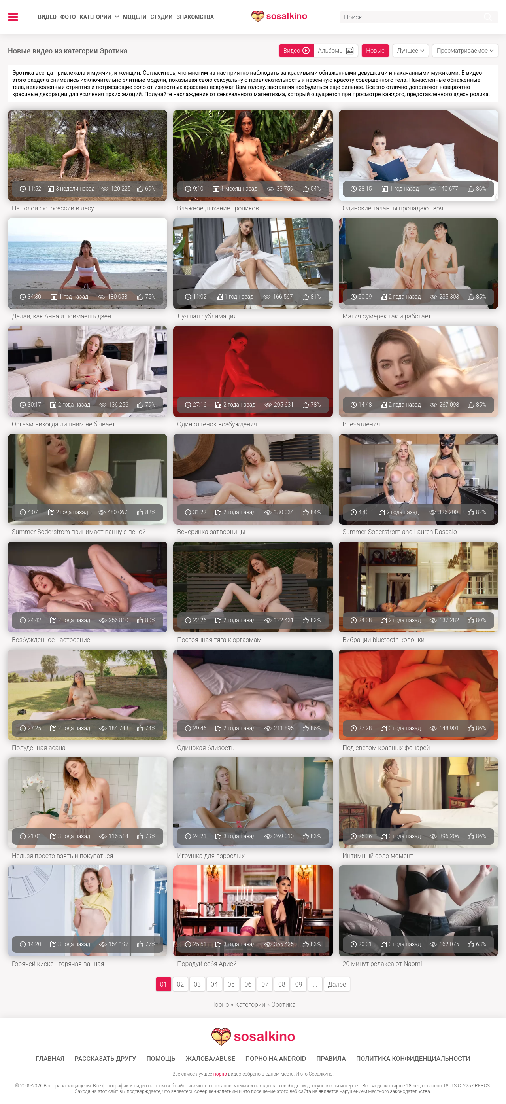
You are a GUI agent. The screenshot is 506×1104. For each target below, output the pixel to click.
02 (180, 984)
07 (264, 984)
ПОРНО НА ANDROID (275, 1058)
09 (298, 984)
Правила (331, 1058)
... (315, 984)
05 (231, 984)
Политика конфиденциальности (413, 1058)
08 (281, 984)
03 (197, 984)
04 (214, 984)
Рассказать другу (105, 1058)
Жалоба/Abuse (210, 1058)
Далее (337, 984)
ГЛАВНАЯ (50, 1058)
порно (220, 1074)
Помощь (160, 1058)
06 (248, 984)
